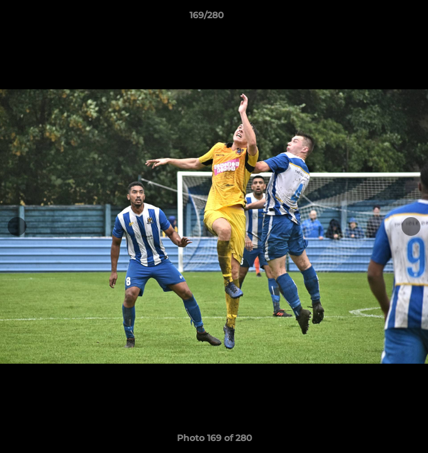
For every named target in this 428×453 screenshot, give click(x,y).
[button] (382, 18)
